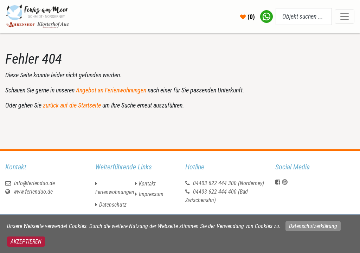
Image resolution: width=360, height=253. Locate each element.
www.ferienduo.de (29, 191)
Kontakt (147, 183)
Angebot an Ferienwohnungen (111, 90)
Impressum (151, 194)
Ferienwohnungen (114, 192)
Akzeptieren (26, 241)
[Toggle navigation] (344, 16)
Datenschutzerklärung (313, 226)
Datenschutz (113, 204)
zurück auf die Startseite (72, 105)
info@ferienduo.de (30, 183)
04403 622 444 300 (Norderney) (228, 183)
